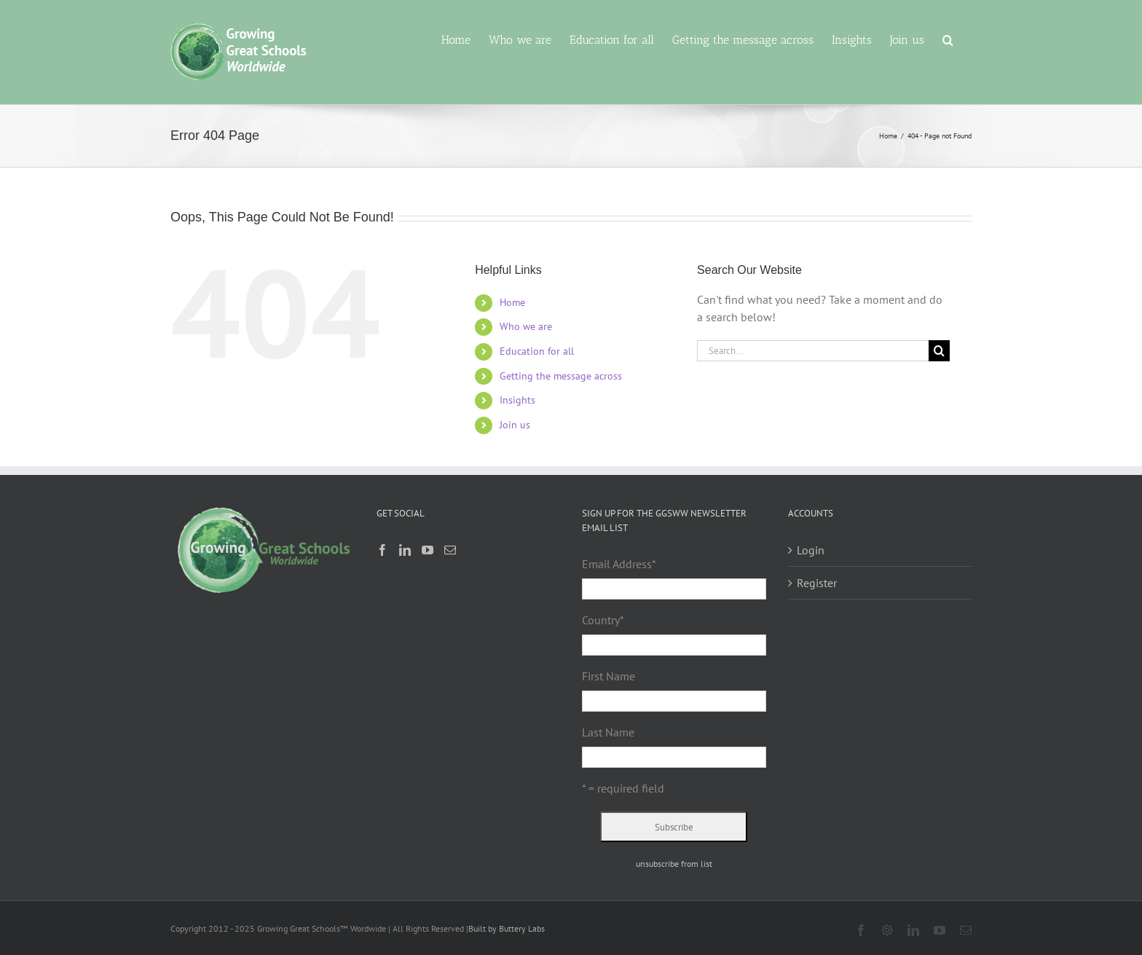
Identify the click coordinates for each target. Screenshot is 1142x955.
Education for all (537, 351)
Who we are (526, 326)
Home (512, 302)
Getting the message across (561, 375)
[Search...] (813, 350)
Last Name (608, 732)
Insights (517, 399)
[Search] (939, 350)
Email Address (619, 564)
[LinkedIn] (405, 550)
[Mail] (450, 550)
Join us (515, 424)
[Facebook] (382, 550)
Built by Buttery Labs (506, 928)
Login (810, 550)
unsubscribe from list (674, 863)
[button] (947, 38)
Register (817, 582)
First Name (608, 676)
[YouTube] (427, 550)
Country (603, 620)
